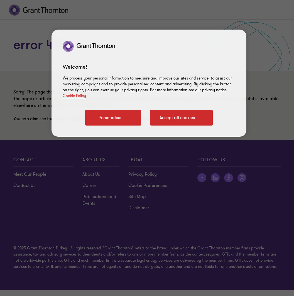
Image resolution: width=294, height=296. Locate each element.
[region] (149, 83)
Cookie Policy (74, 95)
